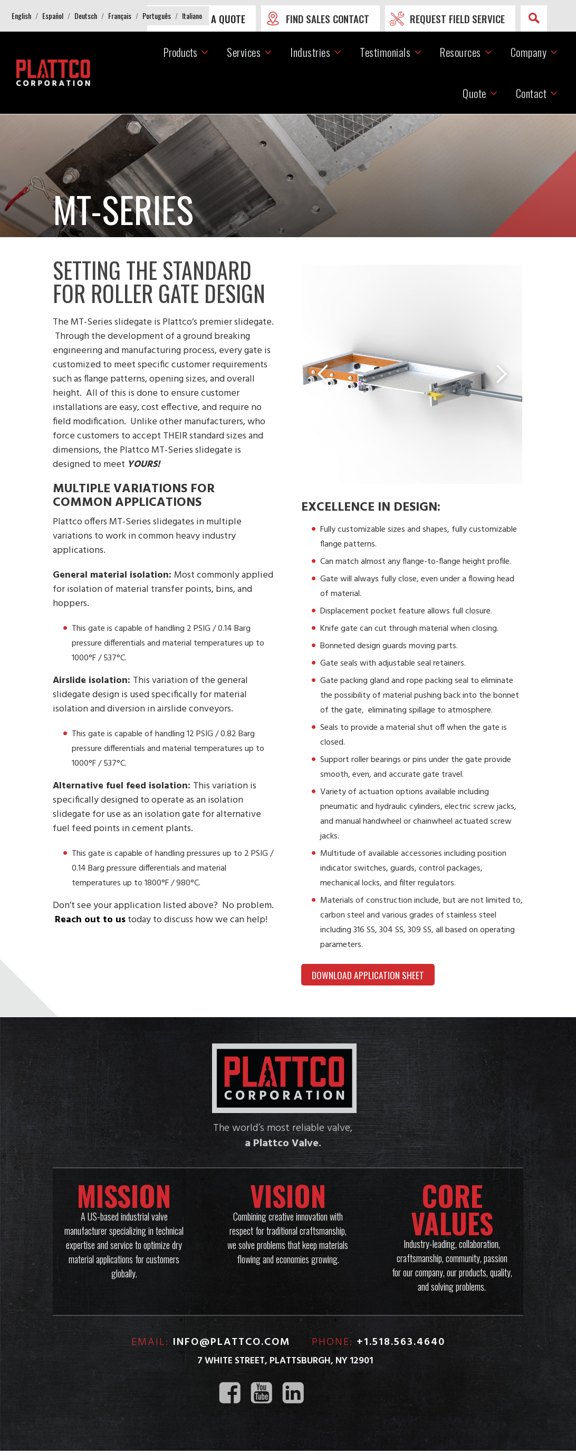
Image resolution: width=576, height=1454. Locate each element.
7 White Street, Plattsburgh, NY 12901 (285, 1364)
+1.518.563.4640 (401, 1345)
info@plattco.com (231, 1345)
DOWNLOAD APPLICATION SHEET (369, 977)
